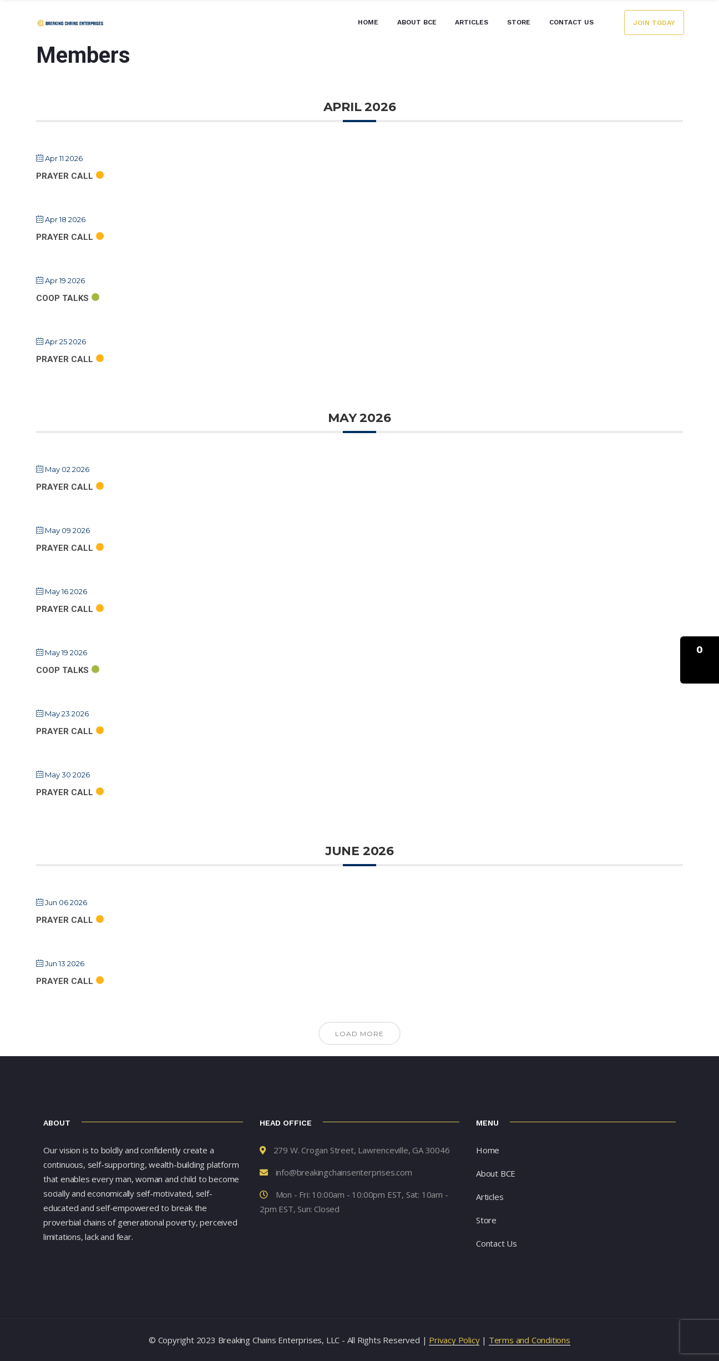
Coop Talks (62, 298)
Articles (471, 22)
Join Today (654, 23)
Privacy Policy (454, 1339)
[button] (699, 660)
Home (368, 22)
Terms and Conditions (529, 1339)
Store (518, 22)
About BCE (417, 22)
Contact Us (571, 22)
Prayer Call (64, 176)
